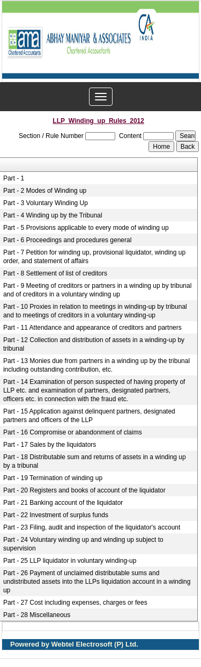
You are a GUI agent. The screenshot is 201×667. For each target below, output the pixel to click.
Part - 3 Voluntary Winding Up (45, 203)
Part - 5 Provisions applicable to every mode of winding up (86, 227)
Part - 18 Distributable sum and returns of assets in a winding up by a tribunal (94, 461)
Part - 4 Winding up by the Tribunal (52, 215)
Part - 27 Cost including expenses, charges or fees (75, 602)
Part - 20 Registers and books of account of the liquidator (84, 490)
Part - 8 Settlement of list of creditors (55, 273)
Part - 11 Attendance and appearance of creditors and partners (92, 327)
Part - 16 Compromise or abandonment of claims (72, 432)
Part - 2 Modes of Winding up (44, 190)
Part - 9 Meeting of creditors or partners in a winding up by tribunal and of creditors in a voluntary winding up (97, 290)
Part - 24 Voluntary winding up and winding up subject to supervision (83, 544)
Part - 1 (13, 178)
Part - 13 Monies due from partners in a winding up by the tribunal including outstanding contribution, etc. (96, 365)
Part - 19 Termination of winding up (52, 478)
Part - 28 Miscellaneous (36, 615)
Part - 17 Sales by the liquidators (49, 444)
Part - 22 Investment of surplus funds (55, 515)
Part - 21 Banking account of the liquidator (63, 502)
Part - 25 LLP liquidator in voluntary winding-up (70, 560)
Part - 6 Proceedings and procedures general (67, 240)
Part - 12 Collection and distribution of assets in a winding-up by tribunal (93, 344)
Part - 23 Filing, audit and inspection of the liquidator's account (92, 527)
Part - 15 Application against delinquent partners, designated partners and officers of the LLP (89, 416)
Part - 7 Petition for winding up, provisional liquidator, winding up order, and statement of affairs (94, 257)
